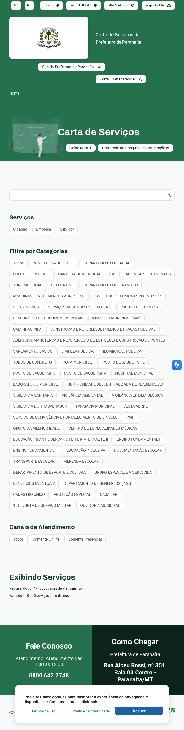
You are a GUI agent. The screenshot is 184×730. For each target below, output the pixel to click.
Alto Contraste (121, 5)
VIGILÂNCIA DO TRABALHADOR (40, 406)
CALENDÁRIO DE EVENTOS (148, 273)
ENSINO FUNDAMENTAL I (138, 439)
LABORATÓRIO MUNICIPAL (36, 384)
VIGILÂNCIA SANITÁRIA (33, 395)
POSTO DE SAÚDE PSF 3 (34, 373)
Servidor (67, 229)
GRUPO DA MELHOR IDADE (36, 428)
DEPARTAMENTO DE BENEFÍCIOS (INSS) (98, 483)
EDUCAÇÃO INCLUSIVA (85, 450)
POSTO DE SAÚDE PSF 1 (54, 262)
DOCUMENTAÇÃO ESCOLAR (138, 450)
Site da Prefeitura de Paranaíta (71, 67)
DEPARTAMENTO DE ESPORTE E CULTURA (49, 472)
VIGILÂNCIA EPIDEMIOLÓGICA (137, 395)
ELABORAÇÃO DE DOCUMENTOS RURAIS (48, 317)
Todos (18, 262)
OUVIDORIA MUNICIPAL (100, 505)
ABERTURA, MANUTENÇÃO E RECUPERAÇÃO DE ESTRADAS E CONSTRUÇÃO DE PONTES (89, 339)
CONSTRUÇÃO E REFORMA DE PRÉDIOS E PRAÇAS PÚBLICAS (103, 328)
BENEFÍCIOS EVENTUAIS (34, 483)
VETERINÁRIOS (26, 306)
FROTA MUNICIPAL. (77, 362)
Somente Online (46, 539)
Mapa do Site (158, 5)
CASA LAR (108, 494)
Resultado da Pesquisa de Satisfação (135, 148)
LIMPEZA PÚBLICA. (77, 351)
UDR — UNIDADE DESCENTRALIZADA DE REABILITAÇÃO (115, 384)
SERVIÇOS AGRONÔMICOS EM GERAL (80, 306)
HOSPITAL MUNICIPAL (134, 373)
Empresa (43, 229)
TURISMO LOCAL (27, 284)
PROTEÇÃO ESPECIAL (72, 494)
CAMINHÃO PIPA (27, 328)
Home (14, 93)
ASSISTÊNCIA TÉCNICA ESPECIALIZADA (127, 295)
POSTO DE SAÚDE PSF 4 (85, 373)
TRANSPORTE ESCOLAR (34, 461)
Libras (51, 5)
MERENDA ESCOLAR (81, 461)
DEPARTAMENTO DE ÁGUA (106, 262)
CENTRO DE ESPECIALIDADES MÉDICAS (103, 428)
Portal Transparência (121, 79)
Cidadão (20, 229)
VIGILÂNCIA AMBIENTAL (82, 395)
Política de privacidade (91, 711)
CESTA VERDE (135, 406)
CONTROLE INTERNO (31, 273)
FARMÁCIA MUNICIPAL (95, 406)
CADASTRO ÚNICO (29, 494)
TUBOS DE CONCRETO (32, 362)
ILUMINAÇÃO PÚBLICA (122, 351)
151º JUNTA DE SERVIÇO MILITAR (42, 505)
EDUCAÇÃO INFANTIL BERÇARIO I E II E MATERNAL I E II (60, 439)
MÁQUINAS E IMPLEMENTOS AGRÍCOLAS (48, 295)
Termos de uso (43, 711)
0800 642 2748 (49, 675)
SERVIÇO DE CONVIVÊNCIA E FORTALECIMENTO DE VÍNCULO (65, 417)
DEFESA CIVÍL (63, 284)
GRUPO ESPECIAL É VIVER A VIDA (123, 472)
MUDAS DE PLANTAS (140, 306)
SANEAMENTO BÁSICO (32, 351)
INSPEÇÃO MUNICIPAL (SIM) (116, 317)
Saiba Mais (80, 148)
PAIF (130, 417)
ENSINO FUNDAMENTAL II (35, 450)
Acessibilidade (83, 5)
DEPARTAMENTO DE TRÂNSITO (111, 284)
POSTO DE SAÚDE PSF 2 (124, 362)
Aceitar (139, 710)
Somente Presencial (85, 539)
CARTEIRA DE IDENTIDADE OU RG (87, 273)
